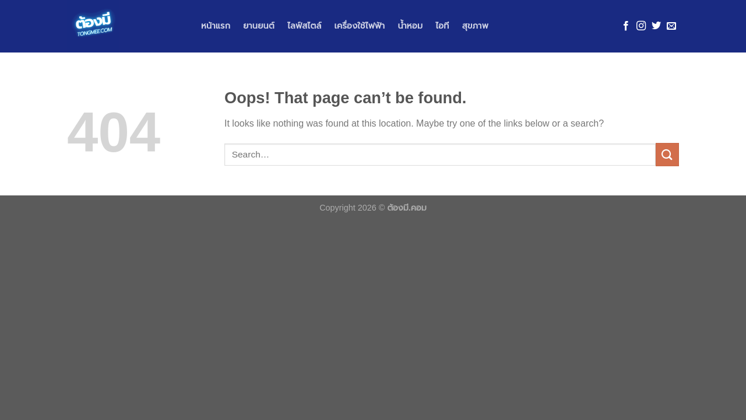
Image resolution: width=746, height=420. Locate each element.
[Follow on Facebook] (626, 26)
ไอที (442, 25)
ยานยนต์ (259, 25)
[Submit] (667, 154)
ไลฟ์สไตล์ (304, 25)
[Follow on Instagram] (641, 26)
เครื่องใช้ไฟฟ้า (359, 25)
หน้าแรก (215, 25)
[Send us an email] (671, 26)
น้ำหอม (410, 25)
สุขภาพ (475, 25)
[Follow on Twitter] (656, 26)
